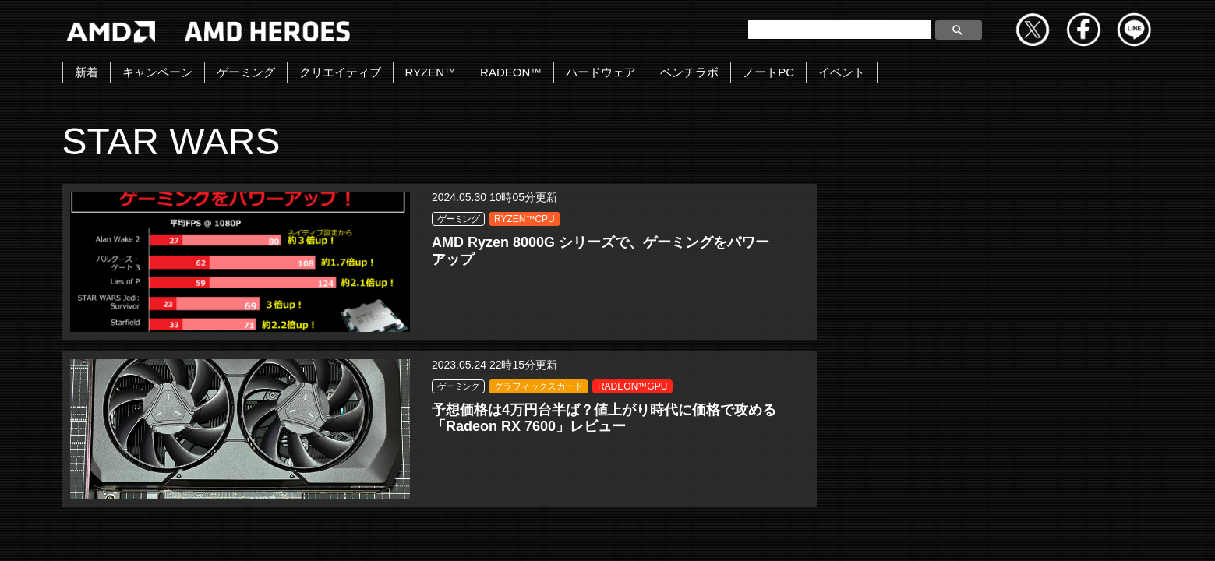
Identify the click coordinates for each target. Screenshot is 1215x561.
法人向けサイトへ (1006, 531)
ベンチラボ (689, 72)
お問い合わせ (465, 531)
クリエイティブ (340, 72)
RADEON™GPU (641, 254)
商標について (897, 531)
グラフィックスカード (651, 236)
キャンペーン (157, 72)
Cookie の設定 (1118, 531)
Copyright (554, 531)
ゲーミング (246, 72)
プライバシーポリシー (665, 531)
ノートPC (768, 72)
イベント (841, 72)
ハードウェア (601, 72)
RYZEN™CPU (328, 218)
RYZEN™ (431, 72)
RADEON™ (511, 72)
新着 (86, 72)
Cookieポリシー (793, 531)
